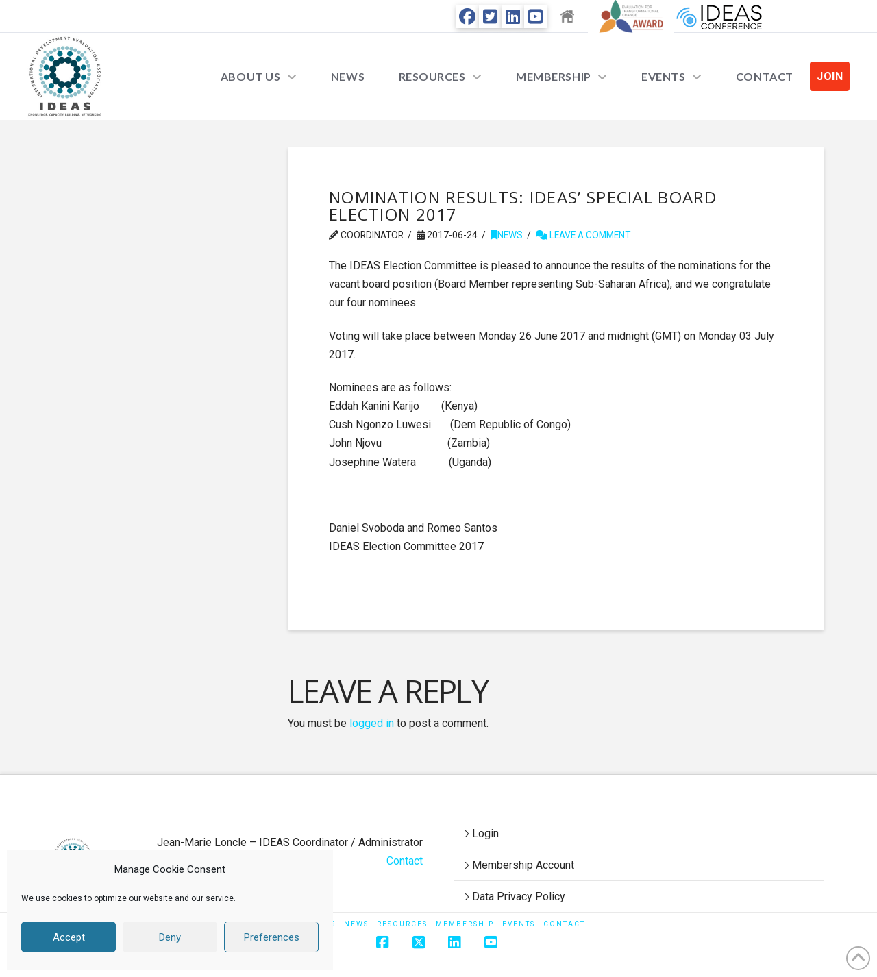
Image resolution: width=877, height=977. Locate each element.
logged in (371, 723)
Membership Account (518, 864)
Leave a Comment (583, 235)
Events (518, 924)
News (507, 235)
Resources (402, 924)
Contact (404, 860)
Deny (170, 937)
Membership (465, 924)
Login (481, 833)
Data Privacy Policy (514, 896)
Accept (69, 937)
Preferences (271, 937)
